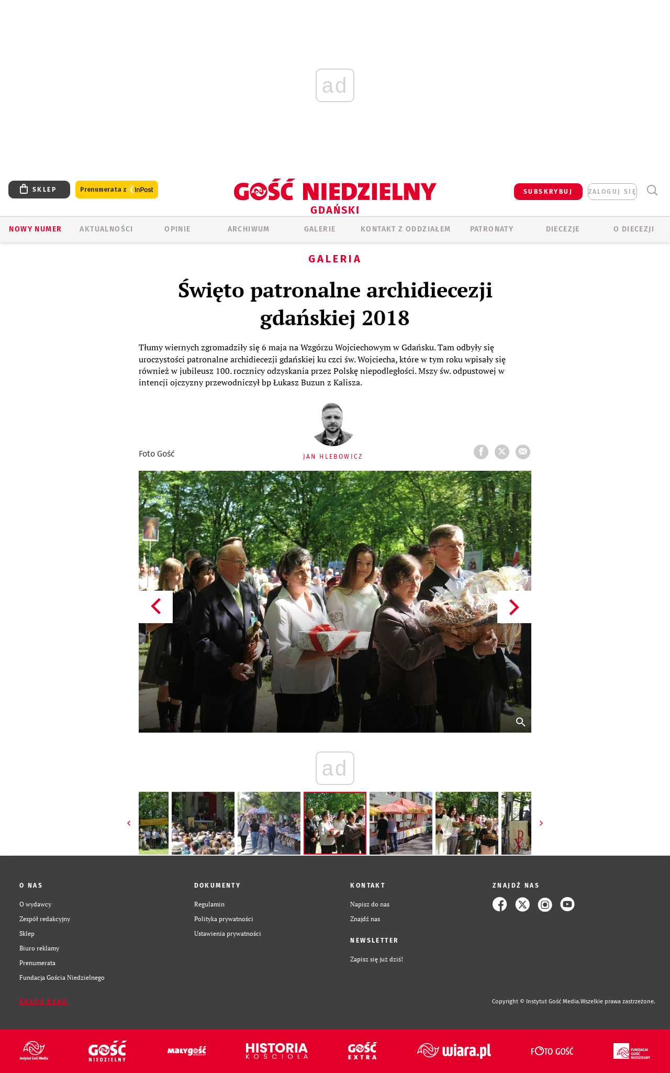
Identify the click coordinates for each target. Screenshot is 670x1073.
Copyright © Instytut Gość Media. (536, 1001)
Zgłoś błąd (43, 1001)
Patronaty (492, 229)
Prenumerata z (116, 190)
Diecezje (563, 229)
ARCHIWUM (249, 229)
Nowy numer (35, 229)
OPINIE (177, 229)
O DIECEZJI (633, 229)
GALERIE (320, 229)
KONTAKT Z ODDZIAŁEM (406, 229)
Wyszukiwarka (652, 190)
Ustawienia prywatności (227, 933)
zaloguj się (612, 191)
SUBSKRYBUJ (548, 191)
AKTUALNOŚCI (106, 229)
